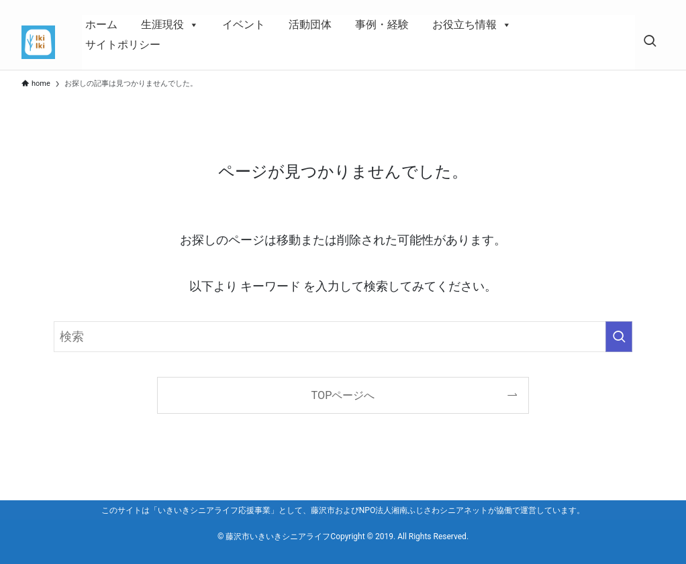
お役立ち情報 (471, 25)
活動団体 (310, 24)
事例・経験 (382, 24)
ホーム (101, 24)
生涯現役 (170, 25)
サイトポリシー (122, 44)
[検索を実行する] (618, 336)
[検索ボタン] (650, 42)
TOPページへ (343, 395)
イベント (243, 24)
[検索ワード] (343, 336)
